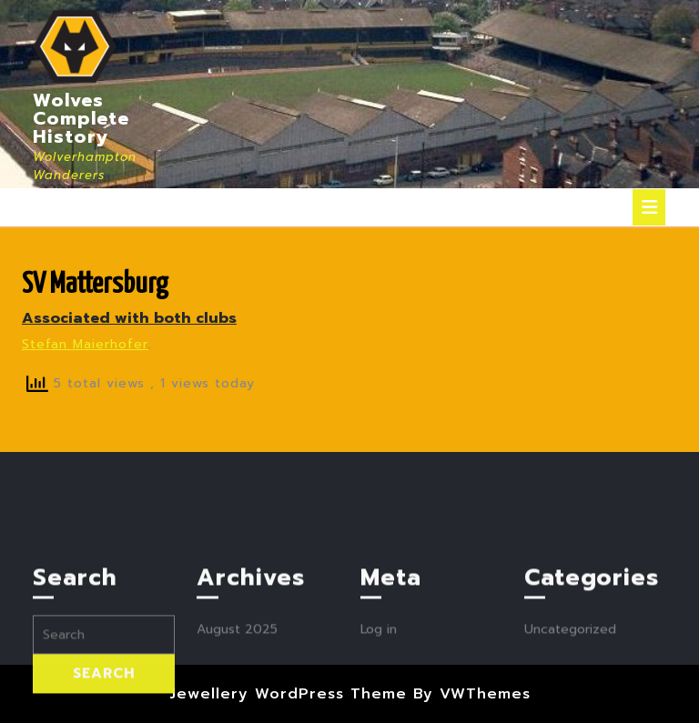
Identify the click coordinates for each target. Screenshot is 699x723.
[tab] (649, 207)
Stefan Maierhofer (85, 344)
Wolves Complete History (81, 118)
